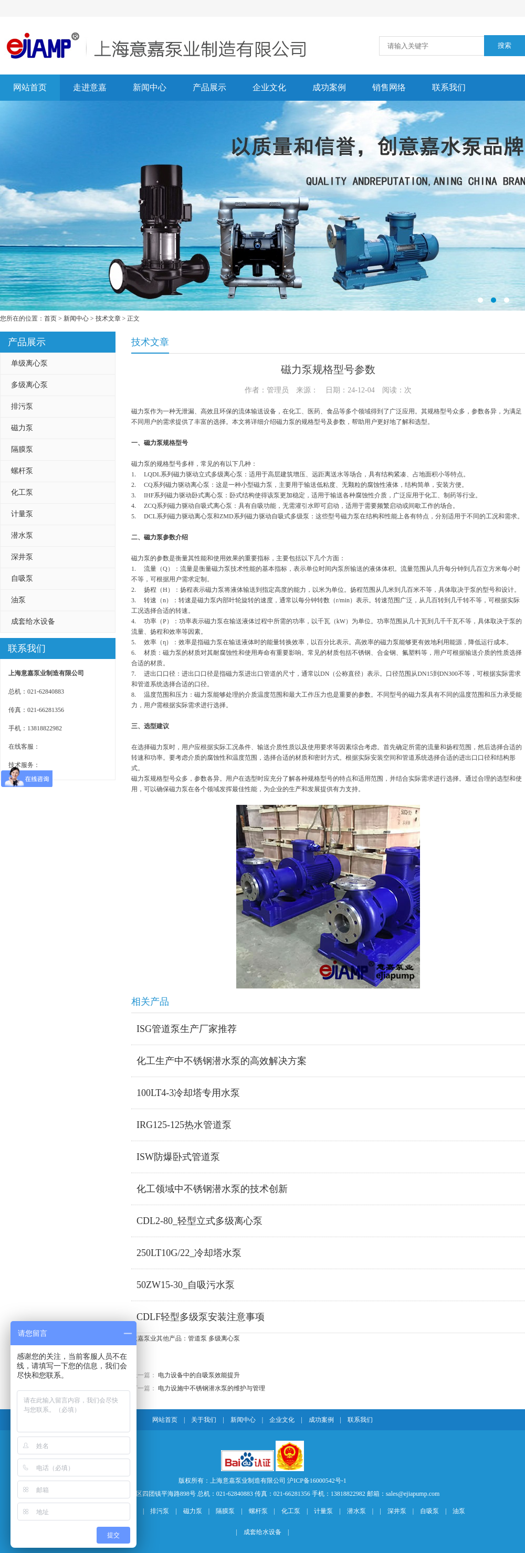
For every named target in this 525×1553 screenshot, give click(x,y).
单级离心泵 (29, 363)
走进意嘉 (90, 87)
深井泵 (22, 557)
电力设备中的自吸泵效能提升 (199, 1375)
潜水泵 (22, 535)
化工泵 (22, 492)
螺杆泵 (22, 471)
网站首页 (30, 87)
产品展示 (209, 87)
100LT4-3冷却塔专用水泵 (188, 1093)
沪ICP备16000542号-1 (316, 1480)
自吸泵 (22, 578)
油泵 (18, 600)
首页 (50, 318)
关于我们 (203, 1419)
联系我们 (449, 87)
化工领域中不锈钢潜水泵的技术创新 (212, 1189)
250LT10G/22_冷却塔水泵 (189, 1253)
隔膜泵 (22, 449)
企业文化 (269, 87)
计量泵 (22, 514)
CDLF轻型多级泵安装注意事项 (200, 1317)
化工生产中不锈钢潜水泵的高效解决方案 (221, 1061)
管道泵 (197, 1338)
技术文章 (108, 318)
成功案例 (329, 87)
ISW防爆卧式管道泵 (178, 1157)
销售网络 (389, 87)
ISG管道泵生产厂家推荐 (186, 1029)
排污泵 (22, 406)
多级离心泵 (29, 385)
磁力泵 (22, 428)
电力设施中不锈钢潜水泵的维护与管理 (211, 1388)
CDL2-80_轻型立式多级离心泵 (199, 1221)
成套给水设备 (33, 621)
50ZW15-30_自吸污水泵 (185, 1285)
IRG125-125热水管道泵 (184, 1125)
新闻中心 (149, 87)
